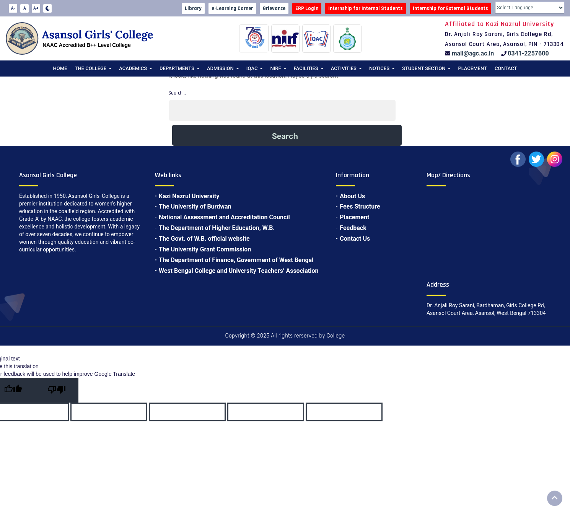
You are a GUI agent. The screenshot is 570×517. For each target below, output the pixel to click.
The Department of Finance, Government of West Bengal (236, 260)
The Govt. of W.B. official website (204, 238)
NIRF (275, 68)
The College (90, 68)
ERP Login (306, 8)
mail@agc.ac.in (473, 53)
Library (193, 8)
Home (60, 68)
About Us (352, 196)
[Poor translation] (56, 390)
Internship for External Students (450, 8)
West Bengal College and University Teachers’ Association (238, 270)
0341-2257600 (528, 53)
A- (13, 8)
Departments (177, 68)
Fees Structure (360, 206)
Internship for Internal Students (365, 8)
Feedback (353, 228)
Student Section (423, 68)
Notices (379, 68)
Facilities (306, 68)
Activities (344, 68)
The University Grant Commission (205, 249)
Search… (177, 93)
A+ (36, 8)
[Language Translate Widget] (529, 7)
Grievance (274, 8)
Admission (220, 68)
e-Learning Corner (232, 8)
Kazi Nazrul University (189, 196)
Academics (133, 68)
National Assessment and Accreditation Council (224, 217)
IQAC (252, 68)
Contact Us (355, 238)
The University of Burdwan (195, 206)
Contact (506, 68)
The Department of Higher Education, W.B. (217, 228)
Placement (472, 68)
